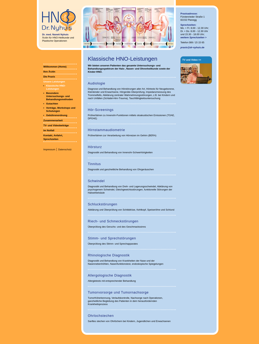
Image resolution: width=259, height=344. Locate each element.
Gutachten (52, 103)
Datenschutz (65, 149)
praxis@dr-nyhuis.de (192, 47)
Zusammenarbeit (53, 120)
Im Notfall (48, 130)
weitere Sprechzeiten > (193, 37)
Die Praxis (49, 76)
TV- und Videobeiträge (56, 125)
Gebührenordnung (56, 115)
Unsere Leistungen (54, 81)
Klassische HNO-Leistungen (56, 87)
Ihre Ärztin (49, 71)
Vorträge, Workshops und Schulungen (60, 109)
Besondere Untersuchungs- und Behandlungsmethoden (59, 96)
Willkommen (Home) (55, 66)
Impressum (49, 149)
